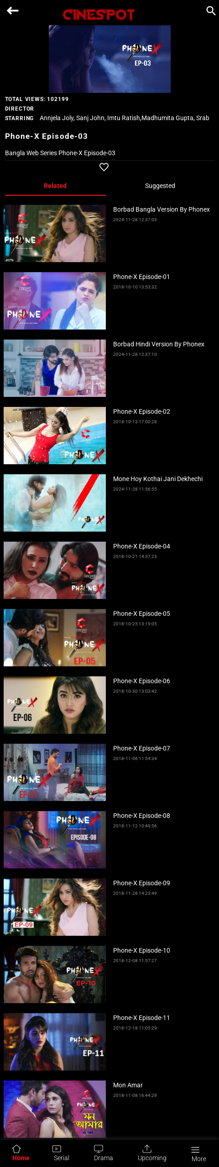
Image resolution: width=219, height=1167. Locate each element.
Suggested (160, 185)
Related (55, 185)
